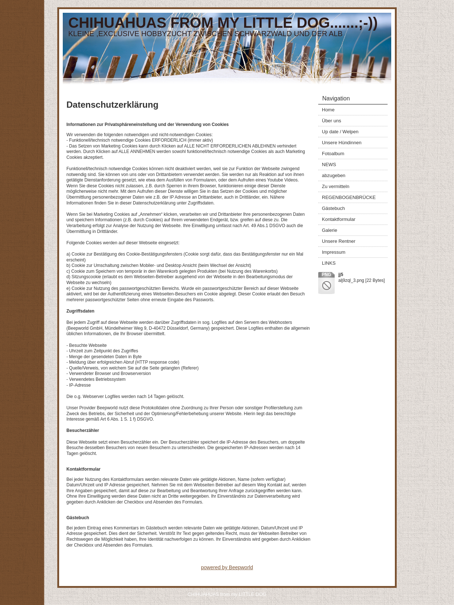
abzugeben (333, 175)
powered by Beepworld (227, 567)
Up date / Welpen (340, 131)
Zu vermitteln (335, 186)
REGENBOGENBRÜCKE (349, 197)
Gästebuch (333, 208)
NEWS (329, 164)
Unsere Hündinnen (341, 142)
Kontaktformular (338, 219)
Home (328, 109)
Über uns (331, 120)
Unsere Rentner (338, 241)
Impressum (333, 252)
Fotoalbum (333, 153)
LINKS (329, 263)
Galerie (329, 230)
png (326, 274)
